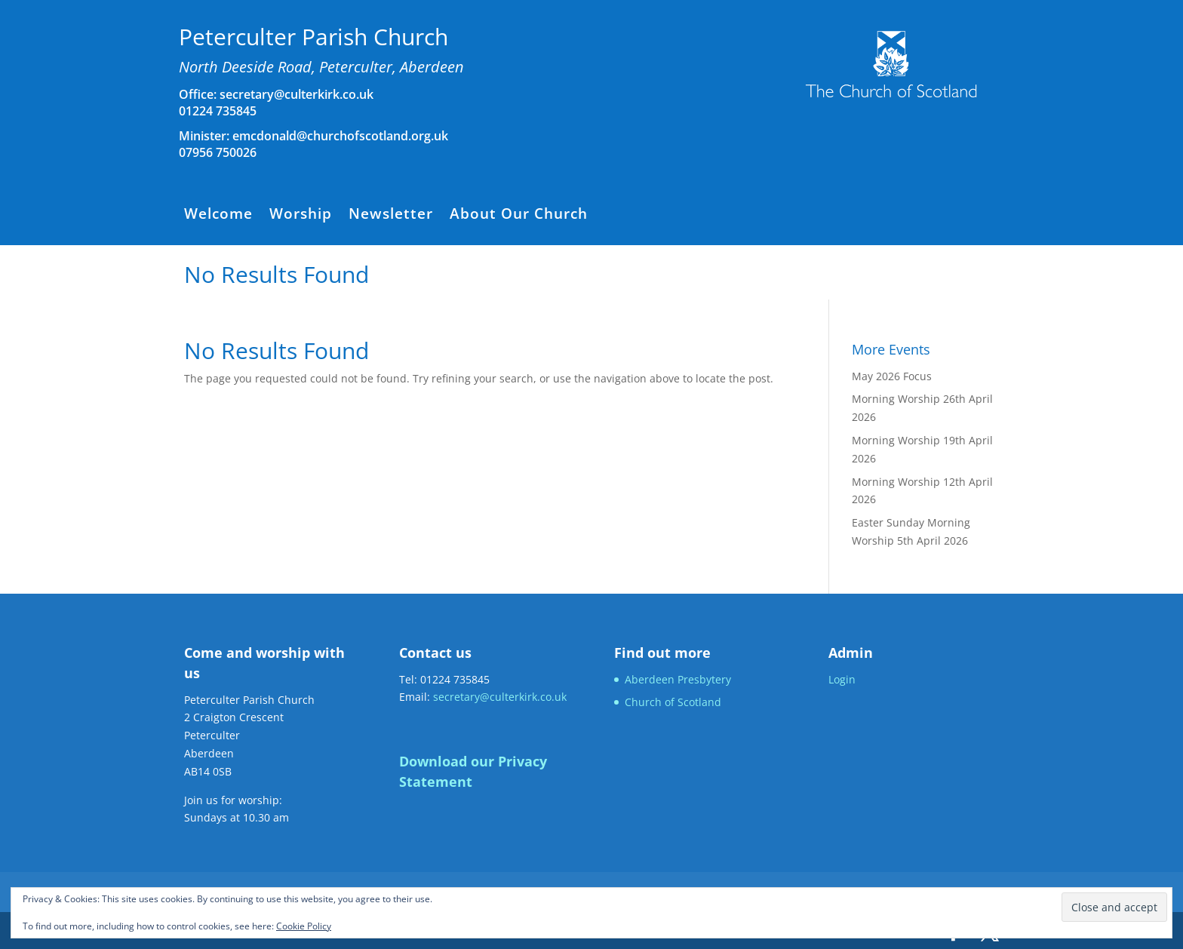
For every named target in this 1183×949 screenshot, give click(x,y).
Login (842, 679)
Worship (300, 215)
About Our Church (519, 215)
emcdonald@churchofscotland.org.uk (340, 135)
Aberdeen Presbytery (678, 679)
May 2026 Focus (892, 376)
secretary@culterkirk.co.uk (295, 94)
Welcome (218, 215)
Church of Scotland (673, 702)
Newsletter (391, 215)
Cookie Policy (303, 926)
